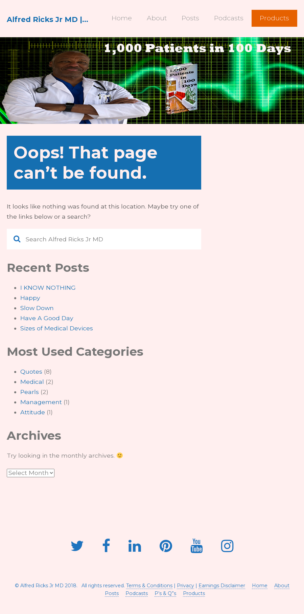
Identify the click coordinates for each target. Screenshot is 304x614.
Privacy (185, 586)
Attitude (32, 412)
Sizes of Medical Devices (56, 328)
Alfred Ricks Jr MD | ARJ (48, 19)
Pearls (29, 391)
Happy (30, 297)
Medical (32, 381)
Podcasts (228, 18)
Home (122, 18)
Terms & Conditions (149, 586)
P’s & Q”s (165, 593)
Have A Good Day (46, 318)
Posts (190, 18)
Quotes (31, 371)
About (157, 18)
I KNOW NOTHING (48, 287)
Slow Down (37, 307)
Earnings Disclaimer (221, 586)
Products (274, 18)
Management (41, 401)
